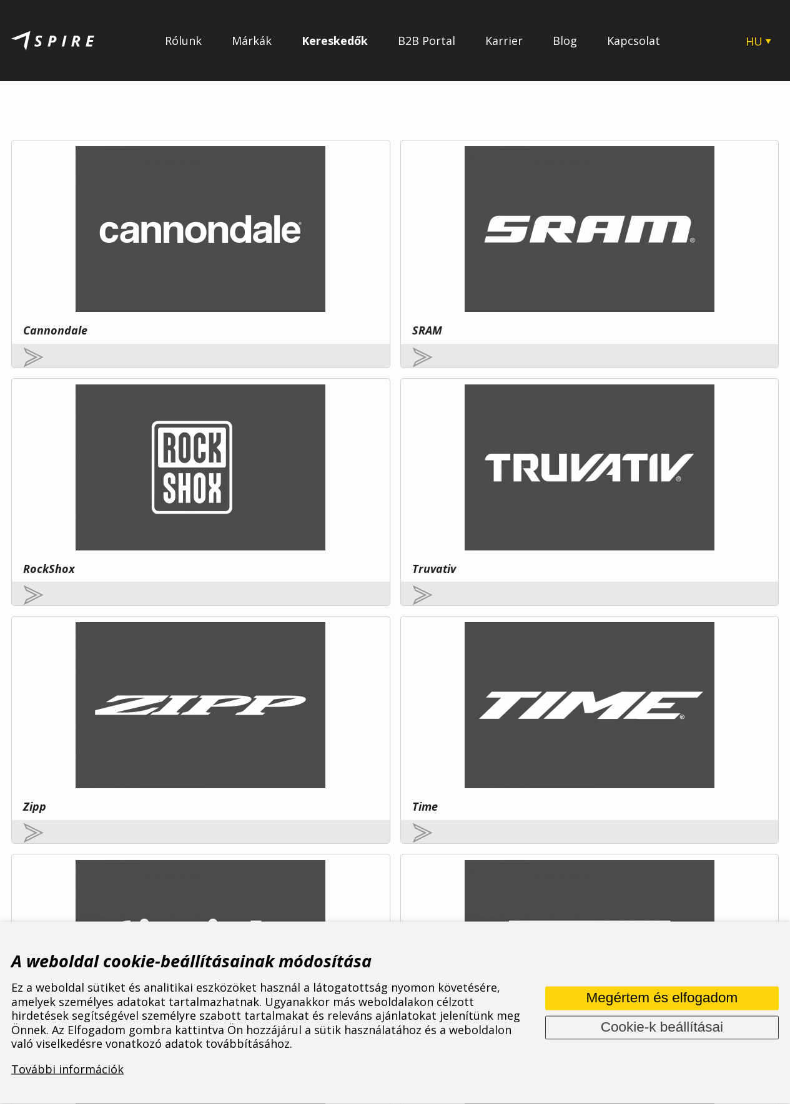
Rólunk (183, 40)
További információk (67, 1069)
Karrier (504, 40)
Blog (565, 40)
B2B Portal (426, 40)
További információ (154, 793)
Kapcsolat (633, 40)
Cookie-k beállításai (662, 1027)
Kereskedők (335, 40)
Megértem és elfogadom (662, 997)
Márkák (252, 40)
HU (754, 41)
